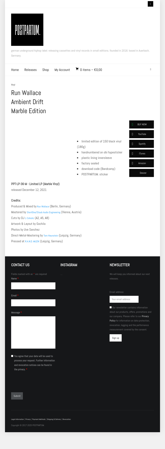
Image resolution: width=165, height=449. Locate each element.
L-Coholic (30, 235)
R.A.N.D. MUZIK (34, 258)
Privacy (31, 436)
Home (15, 72)
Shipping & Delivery (60, 436)
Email (14, 312)
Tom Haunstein (53, 252)
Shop (45, 72)
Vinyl (13, 87)
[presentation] (35, 399)
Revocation (75, 436)
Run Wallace (44, 223)
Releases (30, 72)
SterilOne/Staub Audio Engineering (48, 229)
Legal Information (18, 436)
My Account (62, 72)
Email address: (117, 308)
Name (15, 295)
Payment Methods (43, 436)
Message (16, 329)
